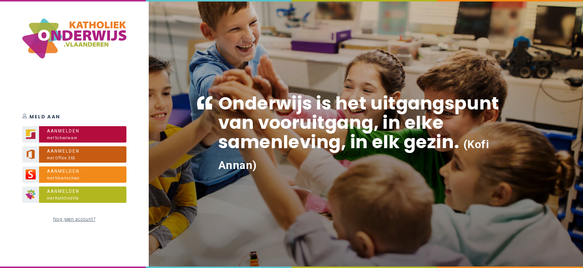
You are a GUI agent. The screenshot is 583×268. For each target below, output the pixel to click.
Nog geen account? (74, 219)
